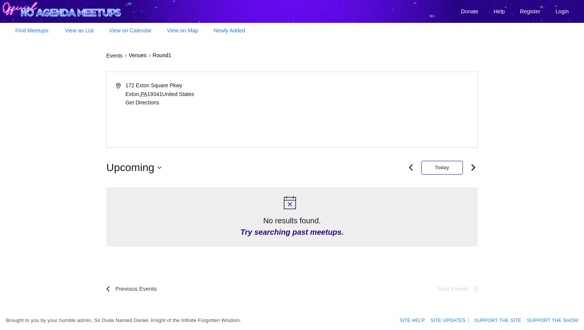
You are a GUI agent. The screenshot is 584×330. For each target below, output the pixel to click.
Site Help (417, 320)
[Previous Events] (131, 288)
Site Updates (451, 320)
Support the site (502, 320)
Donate (469, 11)
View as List (79, 30)
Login (562, 11)
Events (114, 56)
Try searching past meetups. (292, 232)
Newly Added (229, 30)
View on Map (182, 30)
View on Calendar (130, 30)
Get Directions (142, 102)
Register (530, 11)
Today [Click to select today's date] (442, 167)
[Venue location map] (384, 109)
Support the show (554, 320)
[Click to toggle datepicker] (134, 167)
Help (499, 11)
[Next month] (473, 167)
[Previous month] (411, 167)
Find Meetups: (32, 30)
